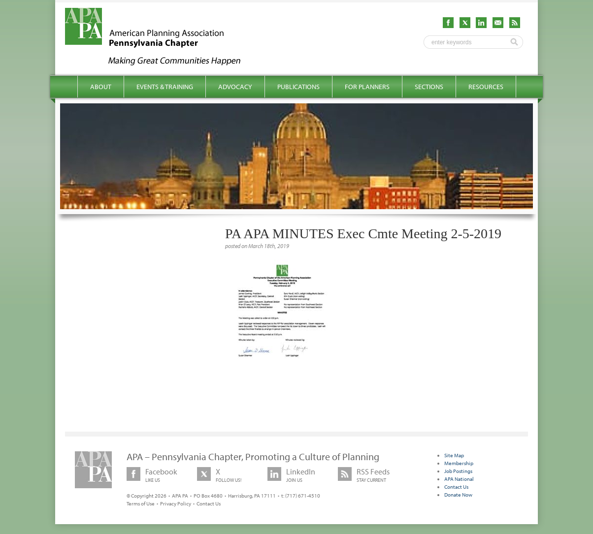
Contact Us (209, 503)
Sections (429, 86)
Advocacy (235, 86)
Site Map (454, 455)
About (100, 86)
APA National (459, 478)
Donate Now (458, 494)
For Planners (367, 86)
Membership (458, 463)
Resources (485, 86)
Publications (298, 86)
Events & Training (164, 86)
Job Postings (458, 471)
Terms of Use (141, 503)
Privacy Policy (175, 503)
